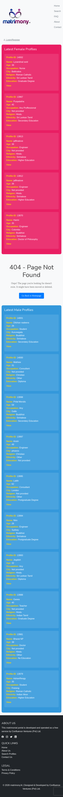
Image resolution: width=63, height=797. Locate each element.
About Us (6, 751)
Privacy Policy (8, 773)
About (57, 22)
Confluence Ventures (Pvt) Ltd (26, 731)
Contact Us (7, 757)
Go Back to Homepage (31, 296)
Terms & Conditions (11, 770)
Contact (57, 27)
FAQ (56, 16)
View (8, 86)
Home (57, 5)
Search (57, 11)
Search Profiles (9, 754)
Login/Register (11, 40)
